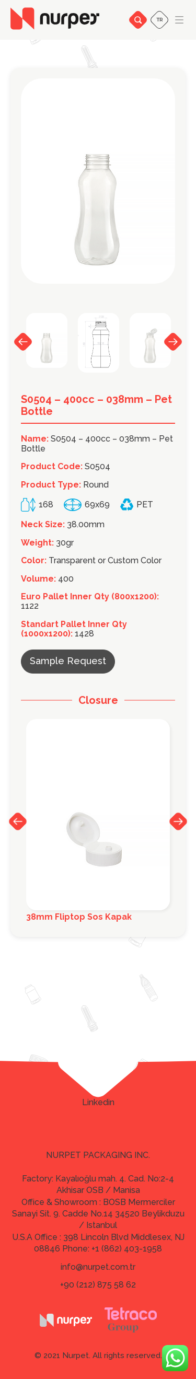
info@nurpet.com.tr (98, 1267)
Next (173, 341)
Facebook (98, 1072)
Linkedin (98, 1102)
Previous (23, 341)
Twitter (98, 1087)
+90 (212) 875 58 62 (98, 1285)
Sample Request (68, 660)
